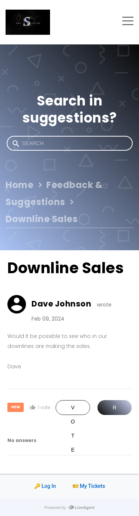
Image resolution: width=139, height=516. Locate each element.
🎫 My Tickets (88, 486)
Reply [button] (114, 410)
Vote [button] (73, 410)
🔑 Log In (45, 486)
